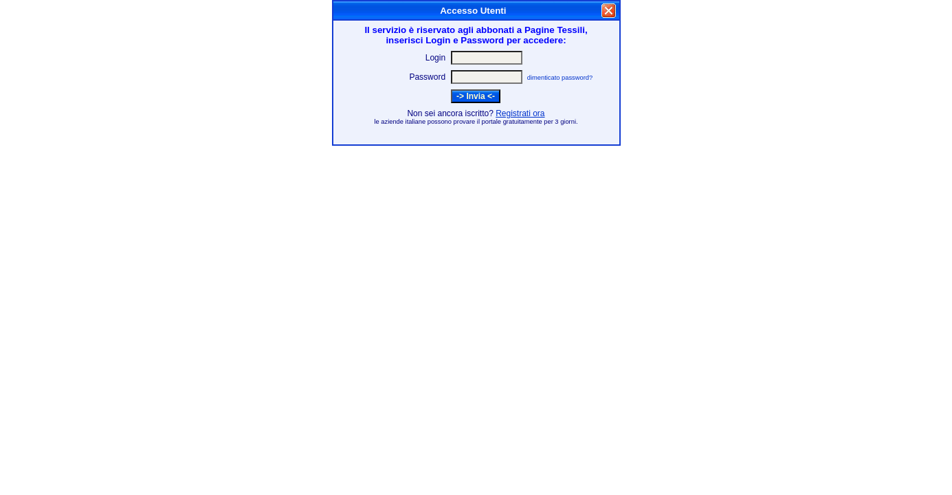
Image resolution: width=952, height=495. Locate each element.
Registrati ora (520, 113)
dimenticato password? (560, 77)
